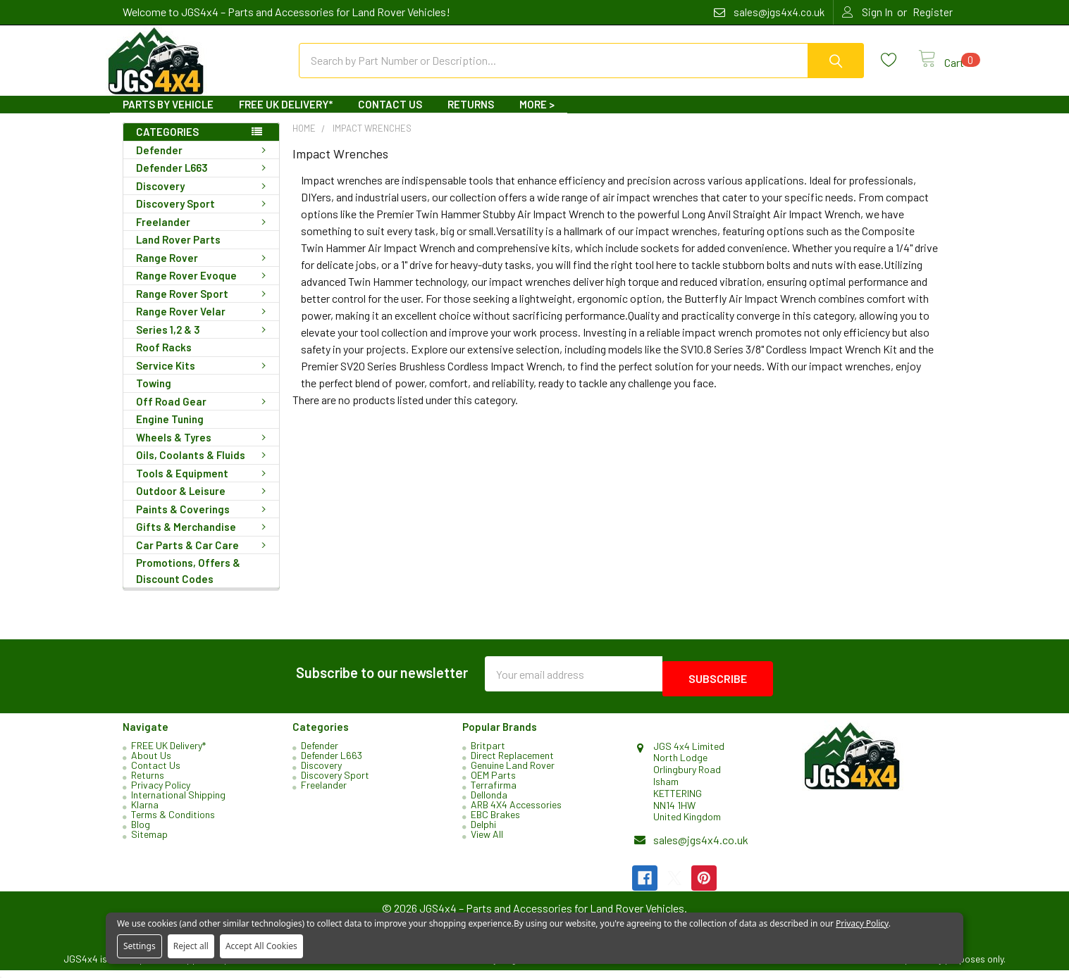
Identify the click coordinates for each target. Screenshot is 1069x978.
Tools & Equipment (203, 485)
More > (537, 117)
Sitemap (149, 842)
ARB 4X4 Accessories (516, 812)
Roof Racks (164, 359)
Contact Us (390, 117)
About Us (151, 763)
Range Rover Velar (203, 324)
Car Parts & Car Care (203, 557)
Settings (139, 946)
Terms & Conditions (173, 822)
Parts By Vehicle (168, 117)
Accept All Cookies (261, 946)
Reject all (191, 946)
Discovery (203, 198)
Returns (470, 117)
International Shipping (178, 802)
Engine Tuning (170, 431)
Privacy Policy (160, 792)
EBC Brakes (495, 822)
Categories (167, 144)
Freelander (203, 234)
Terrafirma (494, 792)
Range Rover (203, 270)
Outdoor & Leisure (203, 503)
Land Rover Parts (178, 252)
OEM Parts (493, 783)
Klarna (145, 812)
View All (487, 842)
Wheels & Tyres (203, 450)
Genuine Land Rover (513, 773)
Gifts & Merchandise (203, 539)
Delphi (483, 832)
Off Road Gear (203, 414)
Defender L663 (203, 180)
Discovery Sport (203, 216)
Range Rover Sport (203, 306)
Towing (153, 395)
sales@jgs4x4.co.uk (700, 847)
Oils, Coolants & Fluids (203, 467)
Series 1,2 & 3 (203, 342)
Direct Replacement (512, 763)
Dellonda (489, 802)
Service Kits (203, 378)
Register (933, 12)
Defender (203, 162)
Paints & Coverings (203, 521)
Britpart (488, 753)
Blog (140, 832)
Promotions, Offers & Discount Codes (188, 583)
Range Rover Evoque (203, 288)
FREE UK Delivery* (286, 117)
